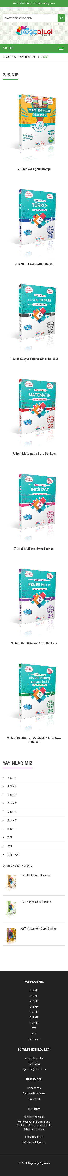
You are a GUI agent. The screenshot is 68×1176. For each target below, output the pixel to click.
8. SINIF (12, 829)
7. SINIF (45, 56)
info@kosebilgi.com (44, 3)
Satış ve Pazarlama (34, 1093)
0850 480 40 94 (21, 3)
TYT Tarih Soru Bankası (35, 875)
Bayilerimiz (34, 1098)
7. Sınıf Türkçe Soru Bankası (34, 264)
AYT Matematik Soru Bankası (39, 928)
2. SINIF (12, 777)
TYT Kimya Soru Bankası (36, 902)
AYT (9, 846)
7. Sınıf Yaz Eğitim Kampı (34, 169)
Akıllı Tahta (34, 1063)
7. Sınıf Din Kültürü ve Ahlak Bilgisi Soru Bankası (34, 740)
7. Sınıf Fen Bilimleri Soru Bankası (34, 643)
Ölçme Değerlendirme (34, 1069)
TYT (9, 837)
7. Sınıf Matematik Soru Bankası (34, 453)
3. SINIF (12, 786)
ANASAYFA (9, 56)
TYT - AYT (13, 854)
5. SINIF (12, 803)
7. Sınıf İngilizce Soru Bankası (34, 548)
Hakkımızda (34, 1088)
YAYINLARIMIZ (28, 56)
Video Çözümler (34, 1058)
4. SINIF (12, 795)
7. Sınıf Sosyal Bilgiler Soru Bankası (34, 358)
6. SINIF (12, 812)
